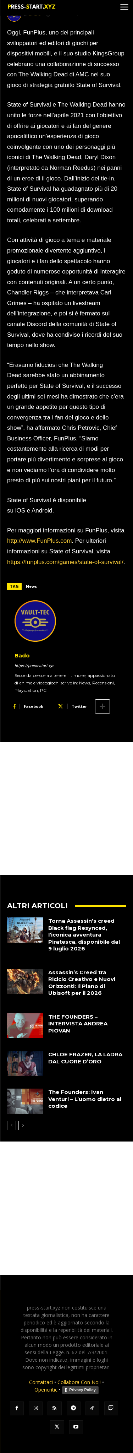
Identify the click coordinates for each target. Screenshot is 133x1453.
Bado (22, 655)
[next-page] (22, 1125)
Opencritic (46, 1389)
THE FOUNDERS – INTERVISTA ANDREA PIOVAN (77, 1023)
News (31, 586)
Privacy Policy (82, 1390)
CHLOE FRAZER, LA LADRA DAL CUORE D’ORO (85, 1058)
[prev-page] (11, 1125)
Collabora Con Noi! (79, 1382)
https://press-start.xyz (34, 665)
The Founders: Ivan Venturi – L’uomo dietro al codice (84, 1099)
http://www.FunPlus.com (39, 540)
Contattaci (41, 1382)
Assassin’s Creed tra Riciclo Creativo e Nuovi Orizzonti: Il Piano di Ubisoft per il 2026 (81, 983)
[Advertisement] (66, 808)
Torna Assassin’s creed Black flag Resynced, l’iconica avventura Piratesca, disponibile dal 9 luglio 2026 (84, 934)
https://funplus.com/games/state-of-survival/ (65, 562)
